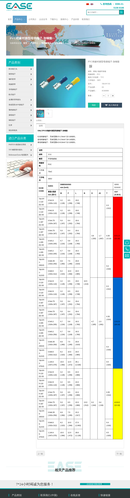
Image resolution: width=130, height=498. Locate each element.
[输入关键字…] (103, 12)
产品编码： (92, 91)
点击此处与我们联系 (95, 484)
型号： (90, 84)
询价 (94, 105)
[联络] (20, 168)
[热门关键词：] (121, 12)
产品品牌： (92, 87)
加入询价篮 (113, 105)
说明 (41, 126)
